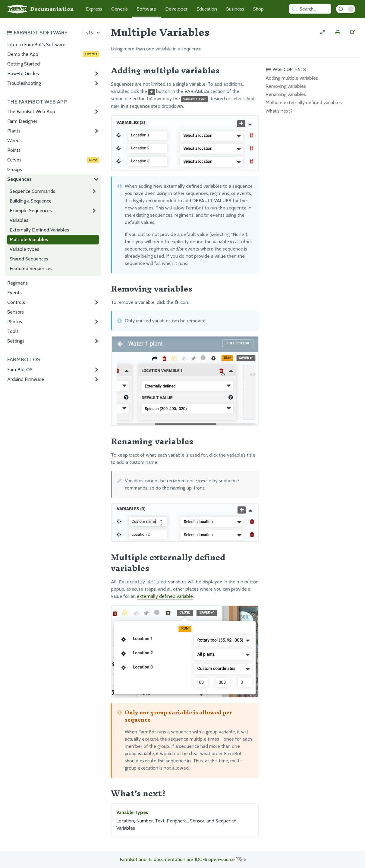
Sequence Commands (32, 191)
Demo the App (53, 54)
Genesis (119, 9)
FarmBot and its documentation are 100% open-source (183, 859)
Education (207, 9)
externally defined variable (165, 596)
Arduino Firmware (25, 379)
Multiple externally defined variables (304, 102)
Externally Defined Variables (39, 230)
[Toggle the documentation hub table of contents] (43, 32)
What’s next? (279, 111)
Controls (16, 302)
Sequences (19, 179)
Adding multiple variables (292, 78)
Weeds (14, 140)
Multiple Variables (29, 239)
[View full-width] (322, 32)
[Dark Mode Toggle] (345, 9)
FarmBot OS (20, 369)
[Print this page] (337, 32)
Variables (19, 220)
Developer (176, 9)
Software (146, 9)
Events (14, 292)
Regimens (17, 283)
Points (13, 150)
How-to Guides (23, 73)
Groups (14, 169)
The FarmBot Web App (31, 111)
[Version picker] (91, 32)
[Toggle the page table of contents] (312, 69)
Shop (258, 9)
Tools (13, 331)
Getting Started (23, 64)
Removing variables (286, 86)
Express (94, 9)
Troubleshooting (24, 83)
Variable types (24, 249)
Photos (14, 321)
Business (235, 9)
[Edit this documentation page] (352, 32)
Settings (15, 341)
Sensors (15, 312)
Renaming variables (286, 94)
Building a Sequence (31, 201)
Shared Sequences (29, 259)
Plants (13, 131)
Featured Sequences (31, 268)
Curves (53, 160)
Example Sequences (31, 210)
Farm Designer (22, 121)
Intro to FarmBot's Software (36, 44)
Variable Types (184, 820)
